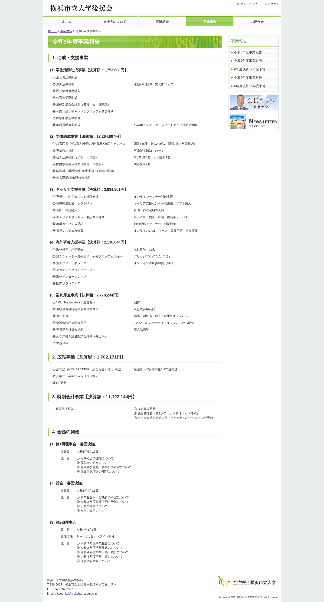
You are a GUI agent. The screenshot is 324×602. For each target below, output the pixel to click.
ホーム (67, 21)
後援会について (114, 21)
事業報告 (209, 21)
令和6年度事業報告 (248, 52)
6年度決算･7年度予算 (249, 69)
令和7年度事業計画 (248, 61)
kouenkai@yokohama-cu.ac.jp (77, 593)
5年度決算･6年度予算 (249, 86)
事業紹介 (162, 21)
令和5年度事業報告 (248, 77)
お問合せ (257, 21)
